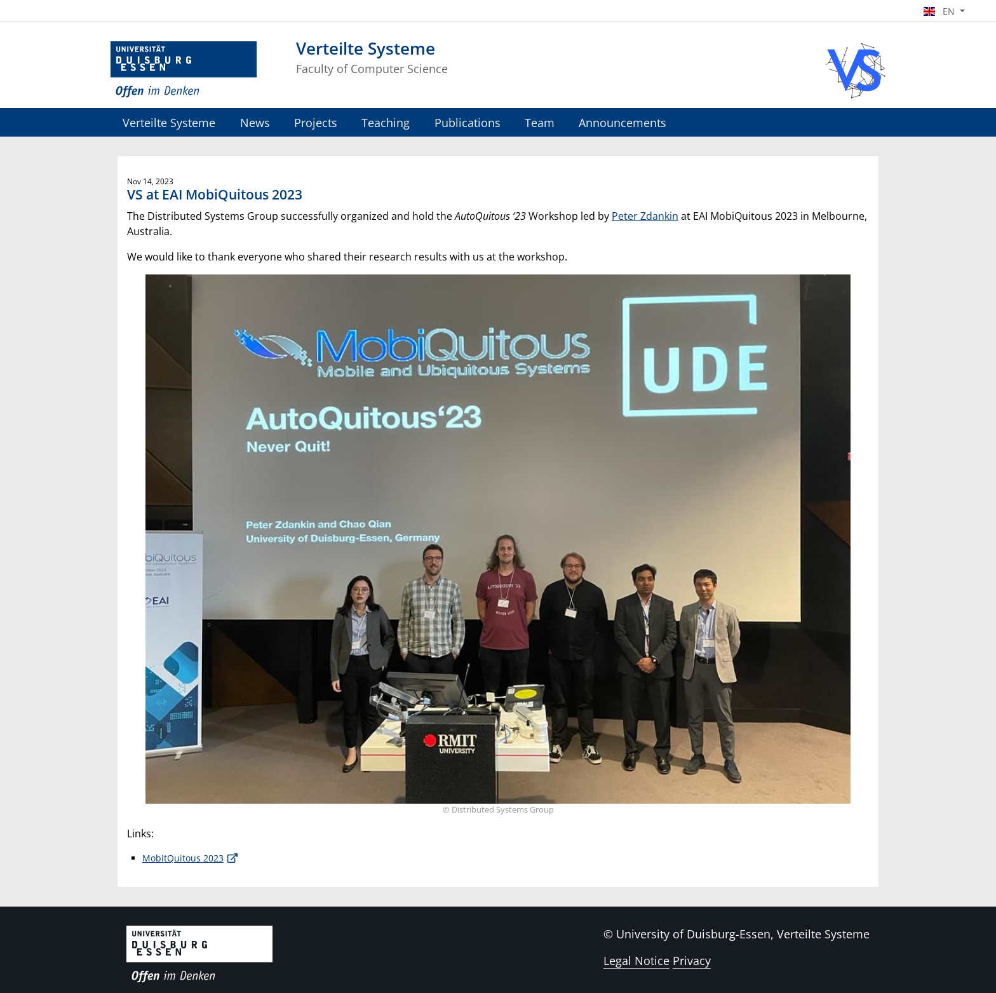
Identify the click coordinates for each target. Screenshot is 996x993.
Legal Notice (636, 960)
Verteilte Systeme (169, 122)
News (255, 122)
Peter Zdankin (645, 216)
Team (540, 122)
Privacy (692, 960)
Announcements (622, 122)
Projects (315, 122)
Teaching (385, 122)
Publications (467, 122)
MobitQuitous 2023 (183, 858)
